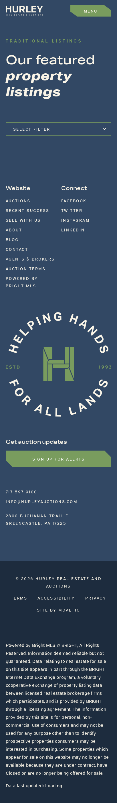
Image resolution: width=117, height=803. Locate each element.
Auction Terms (26, 268)
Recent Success (27, 210)
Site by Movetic (58, 609)
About (14, 229)
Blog (12, 239)
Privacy (95, 597)
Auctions (18, 200)
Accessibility (56, 597)
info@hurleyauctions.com (42, 501)
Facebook (74, 200)
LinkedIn (73, 229)
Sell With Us (23, 220)
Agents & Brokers (30, 258)
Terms (19, 597)
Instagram (75, 220)
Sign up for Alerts (58, 458)
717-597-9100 (21, 491)
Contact (17, 249)
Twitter (72, 210)
